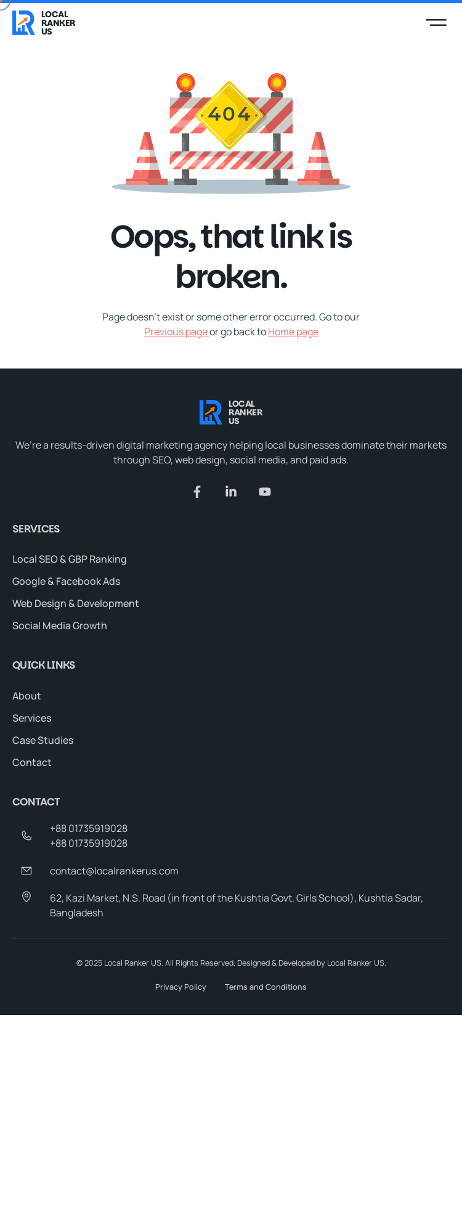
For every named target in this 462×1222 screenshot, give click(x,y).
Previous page (176, 331)
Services (31, 718)
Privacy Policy (180, 987)
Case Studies (42, 740)
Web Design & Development (75, 604)
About (26, 696)
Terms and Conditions (266, 987)
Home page (293, 331)
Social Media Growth (59, 626)
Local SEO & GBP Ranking (69, 559)
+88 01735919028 (89, 828)
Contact (32, 762)
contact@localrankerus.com (114, 871)
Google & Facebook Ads (66, 582)
